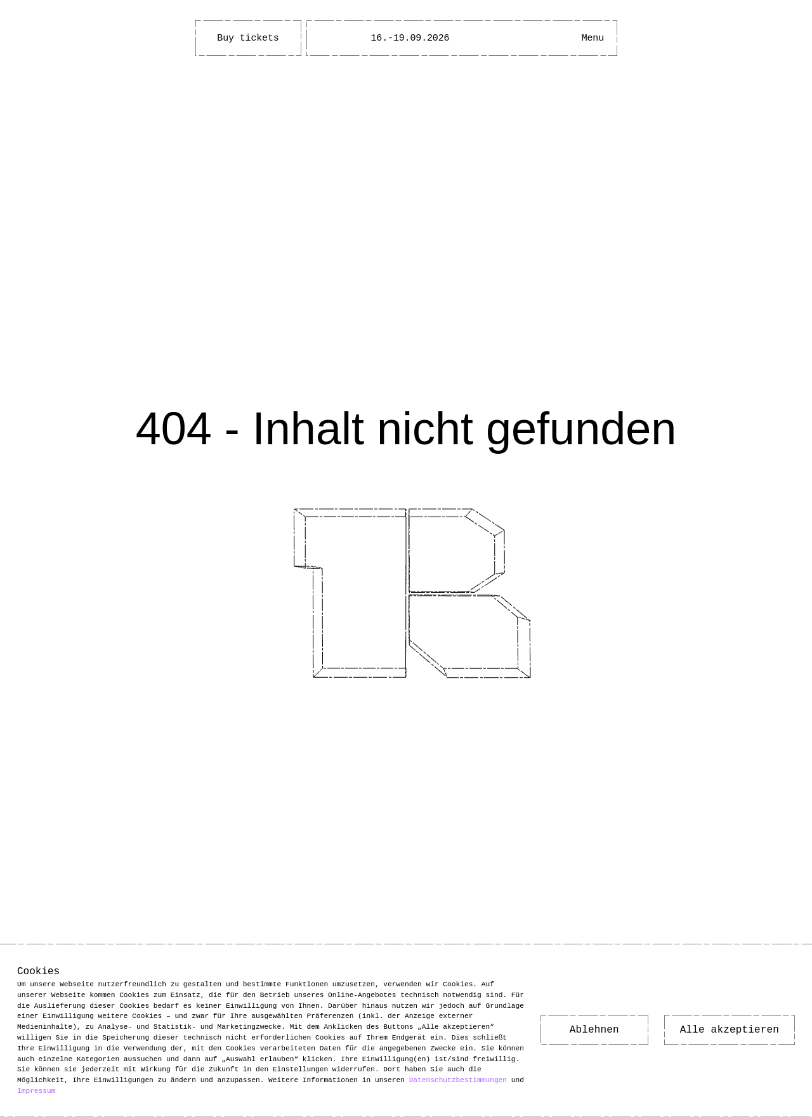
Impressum (36, 1090)
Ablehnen (594, 1031)
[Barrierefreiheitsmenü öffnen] (554, 38)
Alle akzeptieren (729, 1031)
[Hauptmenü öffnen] (592, 38)
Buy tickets (247, 38)
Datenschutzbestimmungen (458, 1080)
